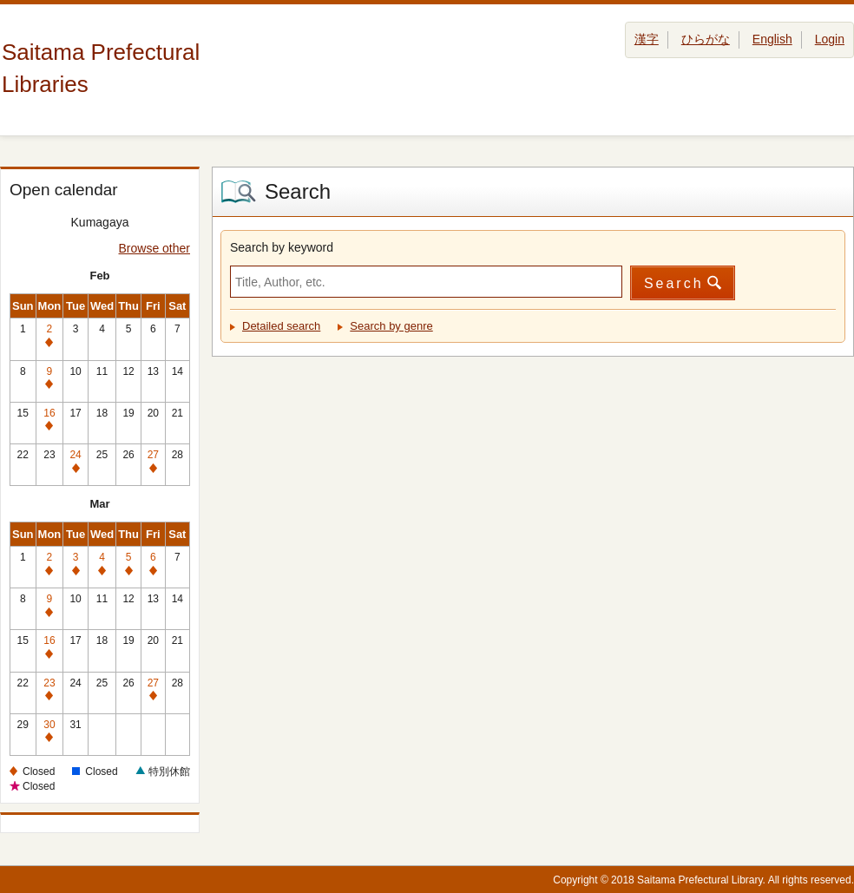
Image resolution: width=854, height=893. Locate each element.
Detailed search (281, 325)
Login (829, 39)
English (772, 39)
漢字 (646, 39)
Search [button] (674, 283)
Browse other (154, 248)
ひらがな (705, 39)
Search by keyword (281, 247)
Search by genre (391, 325)
